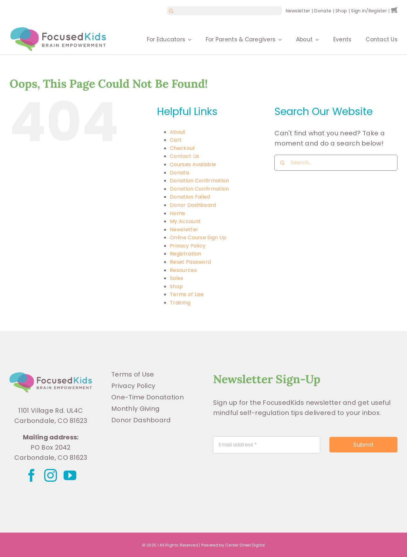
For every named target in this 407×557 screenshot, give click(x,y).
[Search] (171, 11)
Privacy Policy (187, 245)
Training (180, 302)
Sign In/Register (369, 11)
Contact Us (184, 156)
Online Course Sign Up (198, 237)
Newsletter (298, 11)
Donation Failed (190, 196)
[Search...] (335, 163)
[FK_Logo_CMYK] (51, 375)
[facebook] (31, 475)
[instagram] (50, 475)
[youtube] (70, 475)
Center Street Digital (245, 545)
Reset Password (190, 262)
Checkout (182, 148)
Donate (322, 11)
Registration (185, 253)
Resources (183, 270)
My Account (185, 221)
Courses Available (193, 164)
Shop (341, 11)
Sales (176, 278)
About (178, 132)
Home (177, 213)
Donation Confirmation (199, 180)
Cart (176, 140)
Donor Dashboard (193, 205)
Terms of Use (187, 294)
